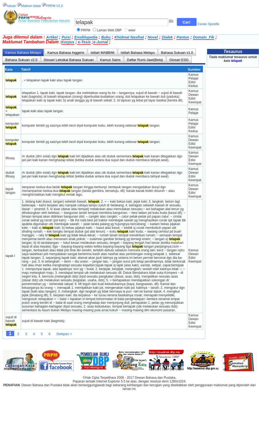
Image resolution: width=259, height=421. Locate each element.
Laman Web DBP (109, 30)
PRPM (85, 30)
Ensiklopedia (85, 37)
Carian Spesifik (208, 24)
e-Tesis (84, 42)
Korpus (67, 42)
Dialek (167, 37)
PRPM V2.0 (54, 6)
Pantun (182, 37)
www (131, 30)
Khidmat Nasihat (129, 37)
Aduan (11, 6)
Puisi (65, 37)
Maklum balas (31, 6)
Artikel (52, 37)
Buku (106, 37)
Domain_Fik (203, 37)
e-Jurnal (100, 42)
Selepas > (64, 334)
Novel (153, 37)
